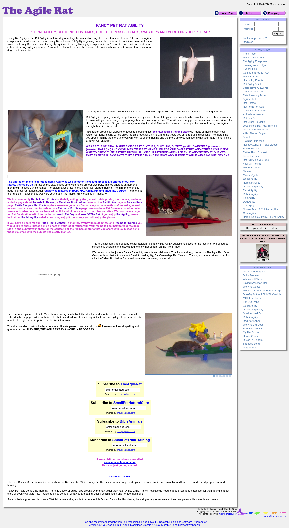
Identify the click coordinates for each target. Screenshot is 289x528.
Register (248, 41)
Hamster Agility (251, 182)
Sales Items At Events (255, 87)
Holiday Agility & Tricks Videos (260, 144)
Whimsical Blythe (253, 279)
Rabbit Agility (250, 194)
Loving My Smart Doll (255, 282)
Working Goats (251, 286)
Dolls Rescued (251, 275)
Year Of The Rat (252, 163)
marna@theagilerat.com (275, 516)
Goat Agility (249, 213)
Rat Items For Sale (253, 106)
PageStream (250, 347)
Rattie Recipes (251, 148)
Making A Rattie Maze (255, 129)
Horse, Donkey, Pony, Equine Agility (263, 216)
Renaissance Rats (253, 328)
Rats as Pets (250, 118)
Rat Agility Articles (253, 84)
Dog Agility (249, 201)
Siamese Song (251, 343)
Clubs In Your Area (253, 91)
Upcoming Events (253, 80)
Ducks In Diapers (253, 339)
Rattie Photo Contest (255, 152)
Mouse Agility (250, 175)
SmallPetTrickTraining (131, 440)
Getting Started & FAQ (256, 72)
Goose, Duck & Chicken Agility (260, 209)
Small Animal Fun (253, 313)
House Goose (251, 336)
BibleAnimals (131, 421)
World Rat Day (251, 167)
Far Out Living (251, 301)
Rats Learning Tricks (255, 95)
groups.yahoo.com (126, 394)
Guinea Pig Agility (253, 186)
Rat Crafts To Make (254, 121)
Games (247, 171)
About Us (248, 137)
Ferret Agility (250, 190)
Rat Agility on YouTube (256, 159)
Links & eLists (251, 156)
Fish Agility (249, 197)
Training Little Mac (253, 140)
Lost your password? (255, 38)
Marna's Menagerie (254, 271)
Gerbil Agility (250, 178)
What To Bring (251, 76)
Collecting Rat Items (254, 110)
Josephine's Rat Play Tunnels (260, 125)
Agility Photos (251, 99)
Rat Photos (249, 102)
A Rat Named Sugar (254, 133)
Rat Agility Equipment (255, 61)
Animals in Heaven (253, 114)
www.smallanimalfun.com (119, 462)
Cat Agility (248, 205)
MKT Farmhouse (252, 298)
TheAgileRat (131, 384)
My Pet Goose (251, 332)
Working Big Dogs (253, 324)
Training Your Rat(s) (254, 65)
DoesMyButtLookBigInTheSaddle (262, 294)
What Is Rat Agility (253, 57)
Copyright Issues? (228, 514)
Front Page (249, 53)
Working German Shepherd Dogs (262, 290)
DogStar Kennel (252, 320)
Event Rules (250, 68)
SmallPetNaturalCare (131, 403)
